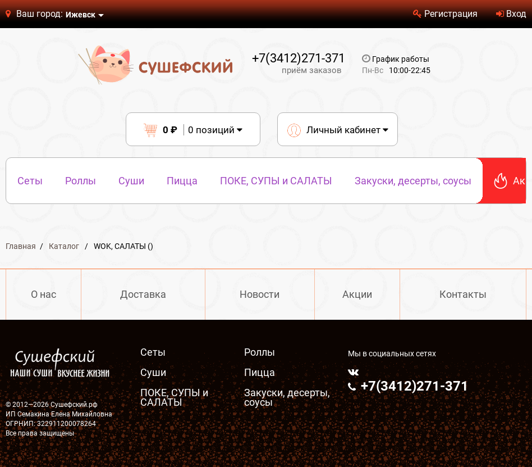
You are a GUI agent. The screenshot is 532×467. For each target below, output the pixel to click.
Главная (21, 246)
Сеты (30, 181)
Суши (131, 181)
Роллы (80, 181)
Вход (511, 13)
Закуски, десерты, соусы (413, 181)
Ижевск (80, 14)
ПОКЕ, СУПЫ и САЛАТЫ (276, 181)
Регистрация (445, 13)
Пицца (182, 181)
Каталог (64, 246)
